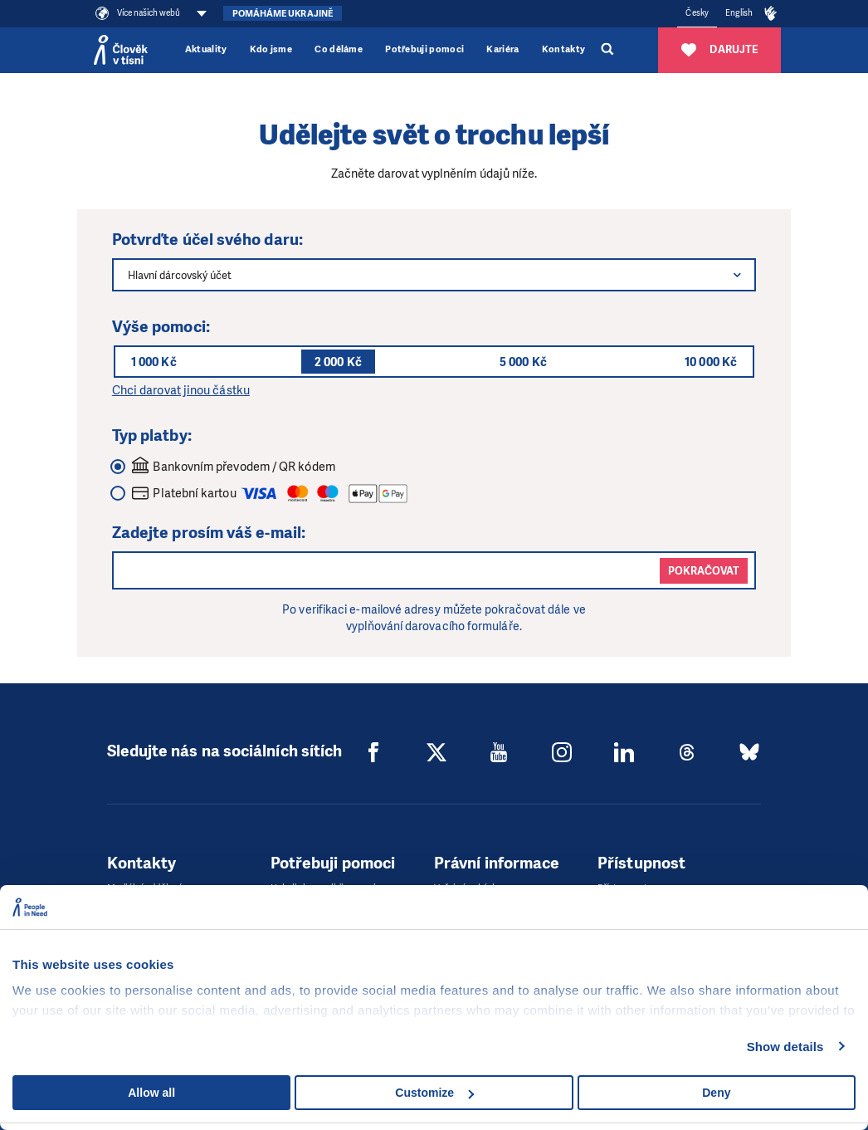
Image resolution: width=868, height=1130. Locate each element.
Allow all (151, 1092)
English (739, 12)
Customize (434, 1092)
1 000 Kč (154, 362)
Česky (696, 12)
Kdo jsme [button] (271, 49)
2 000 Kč (338, 362)
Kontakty (564, 49)
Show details (785, 1047)
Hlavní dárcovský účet (180, 275)
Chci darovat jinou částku (181, 390)
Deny (716, 1092)
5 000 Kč (523, 362)
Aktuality (206, 49)
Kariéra (502, 49)
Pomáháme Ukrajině (282, 13)
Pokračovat (703, 571)
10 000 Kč (711, 362)
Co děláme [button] (339, 49)
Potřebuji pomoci (424, 49)
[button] (737, 275)
